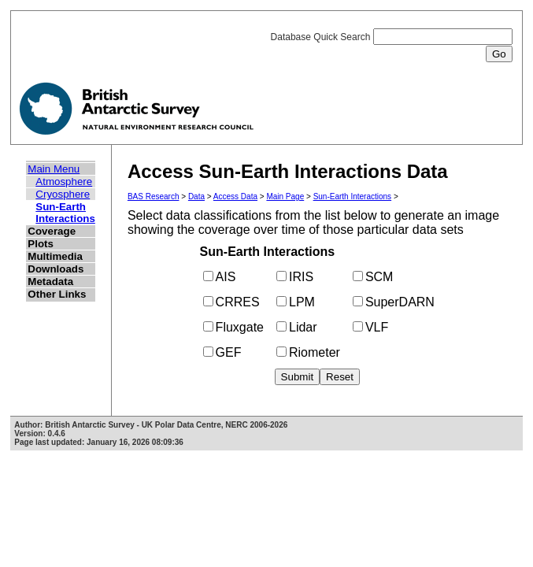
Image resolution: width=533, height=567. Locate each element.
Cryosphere (62, 194)
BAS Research (154, 196)
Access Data (235, 196)
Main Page (285, 196)
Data (196, 196)
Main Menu (54, 169)
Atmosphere (63, 181)
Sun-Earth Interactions (65, 212)
